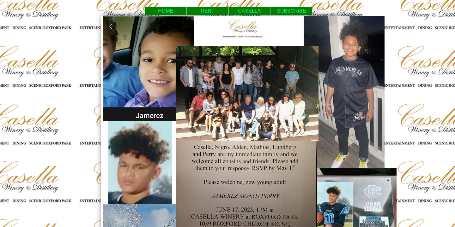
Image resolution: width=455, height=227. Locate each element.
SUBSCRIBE (291, 11)
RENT (208, 11)
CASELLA (249, 11)
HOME (165, 11)
